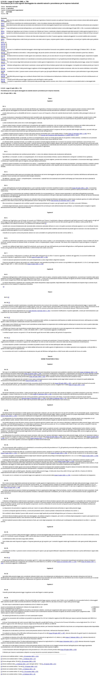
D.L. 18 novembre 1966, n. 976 (27, 661)
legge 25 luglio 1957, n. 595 (40, 257)
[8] (9, 557)
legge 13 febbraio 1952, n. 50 (88, 372)
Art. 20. (5, 548)
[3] (3, 286)
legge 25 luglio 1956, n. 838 (59, 453)
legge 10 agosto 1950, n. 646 (32, 373)
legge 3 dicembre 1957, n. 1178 (68, 641)
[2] (45, 223)
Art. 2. (5, 151)
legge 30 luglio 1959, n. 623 (37, 376)
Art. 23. (5, 589)
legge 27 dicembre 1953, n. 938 (77, 133)
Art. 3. (5, 172)
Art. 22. (5, 573)
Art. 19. (5, 532)
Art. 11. (5, 317)
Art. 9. (5, 297)
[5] (9, 302)
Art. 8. (5, 274)
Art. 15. (5, 410)
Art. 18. (5, 498)
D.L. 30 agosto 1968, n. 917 (49, 664)
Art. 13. (5, 369)
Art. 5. (5, 218)
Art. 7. (5, 253)
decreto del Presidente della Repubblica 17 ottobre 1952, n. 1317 (60, 135)
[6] (9, 317)
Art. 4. (5, 185)
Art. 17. (5, 480)
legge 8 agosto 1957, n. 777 (38, 438)
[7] (9, 337)
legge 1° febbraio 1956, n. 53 (74, 637)
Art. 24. (5, 597)
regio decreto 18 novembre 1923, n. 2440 (63, 200)
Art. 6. (5, 238)
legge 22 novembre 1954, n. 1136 (66, 561)
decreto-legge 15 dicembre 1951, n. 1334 (34, 398)
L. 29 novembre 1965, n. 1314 (30, 656)
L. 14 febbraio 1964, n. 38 (28, 659)
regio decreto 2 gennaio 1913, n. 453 (39, 310)
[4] (8, 297)
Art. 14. (5, 390)
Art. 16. (5, 445)
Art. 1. (4, 106)
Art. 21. (5, 557)
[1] (80, 127)
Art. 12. (5, 337)
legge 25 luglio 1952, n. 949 (54, 436)
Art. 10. (5, 302)
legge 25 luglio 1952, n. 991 (80, 188)
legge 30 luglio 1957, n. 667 (57, 633)
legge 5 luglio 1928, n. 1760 (35, 264)
